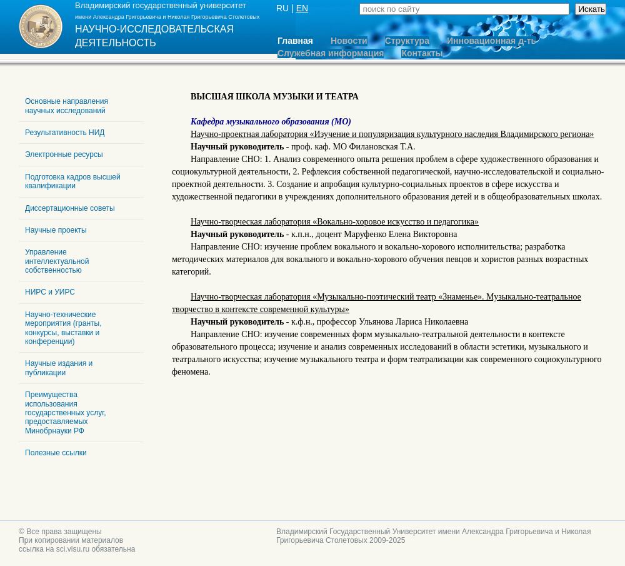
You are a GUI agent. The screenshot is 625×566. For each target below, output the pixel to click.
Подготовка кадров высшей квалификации (73, 181)
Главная (295, 41)
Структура (407, 41)
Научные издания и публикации (58, 367)
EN (302, 8)
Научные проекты (56, 230)
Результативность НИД (64, 132)
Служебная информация (331, 53)
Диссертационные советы (70, 208)
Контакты (421, 53)
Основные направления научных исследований (66, 105)
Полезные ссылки (56, 452)
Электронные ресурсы (64, 154)
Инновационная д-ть (491, 41)
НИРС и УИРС (50, 292)
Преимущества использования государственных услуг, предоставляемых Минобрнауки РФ (65, 412)
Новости (349, 41)
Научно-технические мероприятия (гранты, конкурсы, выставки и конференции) (63, 328)
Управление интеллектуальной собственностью (57, 261)
